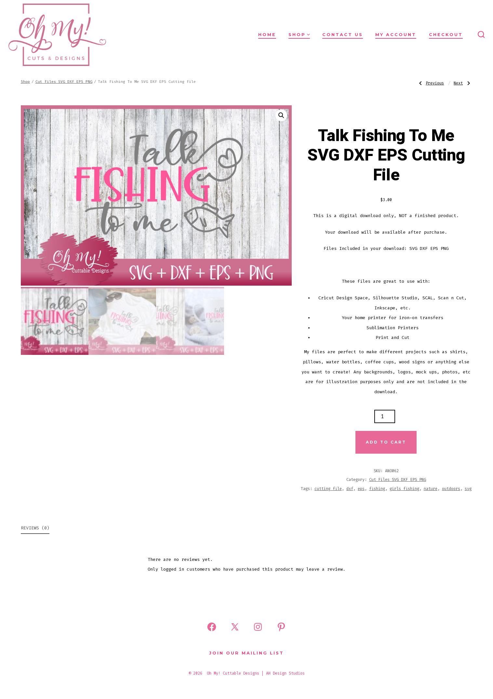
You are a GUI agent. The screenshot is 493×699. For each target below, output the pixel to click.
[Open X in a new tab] (235, 626)
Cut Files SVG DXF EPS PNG (63, 81)
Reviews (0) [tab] (35, 528)
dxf (349, 488)
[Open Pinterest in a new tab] (281, 626)
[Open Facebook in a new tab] (211, 626)
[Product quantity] (384, 416)
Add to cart (386, 442)
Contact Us (342, 34)
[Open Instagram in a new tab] (257, 626)
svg (468, 488)
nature (430, 488)
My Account (395, 34)
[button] (281, 115)
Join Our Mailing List (246, 653)
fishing (377, 488)
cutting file (328, 488)
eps (361, 488)
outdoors (451, 488)
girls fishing (404, 488)
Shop (299, 34)
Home (267, 34)
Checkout (446, 34)
